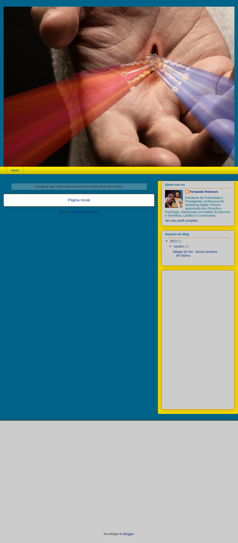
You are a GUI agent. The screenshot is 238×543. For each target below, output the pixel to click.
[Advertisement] (198, 338)
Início (15, 170)
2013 (174, 241)
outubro (179, 246)
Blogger (128, 534)
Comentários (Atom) (85, 212)
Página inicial (79, 200)
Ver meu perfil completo (181, 220)
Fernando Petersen (204, 192)
